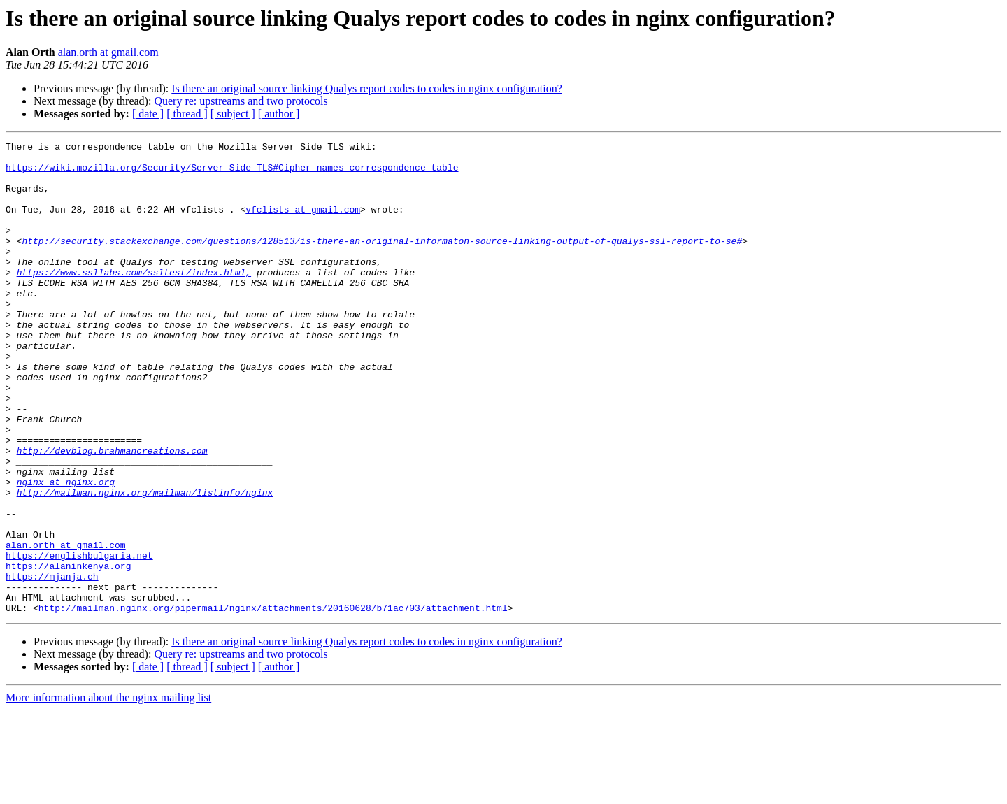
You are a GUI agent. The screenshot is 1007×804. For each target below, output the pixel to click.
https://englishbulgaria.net (79, 639)
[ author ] (279, 114)
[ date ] (148, 114)
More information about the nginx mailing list (108, 792)
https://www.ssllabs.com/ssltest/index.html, (134, 299)
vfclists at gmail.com (302, 223)
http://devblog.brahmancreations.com (112, 513)
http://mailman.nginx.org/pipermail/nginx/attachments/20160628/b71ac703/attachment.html (273, 702)
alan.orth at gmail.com (108, 52)
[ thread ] (187, 114)
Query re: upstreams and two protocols (240, 101)
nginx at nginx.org (66, 551)
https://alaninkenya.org (68, 651)
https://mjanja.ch (52, 664)
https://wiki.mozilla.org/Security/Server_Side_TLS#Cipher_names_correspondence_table (232, 173)
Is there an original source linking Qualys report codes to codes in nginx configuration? (366, 88)
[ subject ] (232, 114)
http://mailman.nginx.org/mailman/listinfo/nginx (145, 563)
